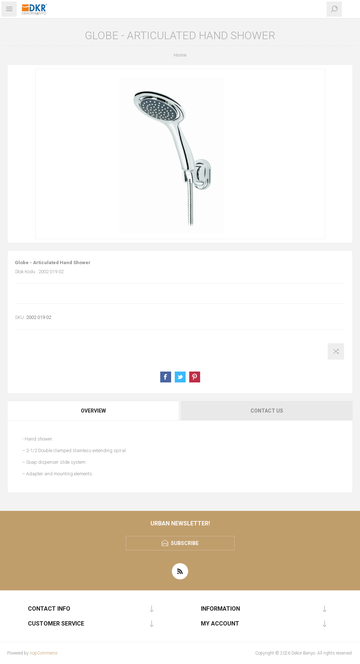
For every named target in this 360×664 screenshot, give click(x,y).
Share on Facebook (165, 377)
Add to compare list (336, 351)
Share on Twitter (180, 377)
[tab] (93, 411)
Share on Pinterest (194, 377)
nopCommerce (43, 653)
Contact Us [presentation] (267, 411)
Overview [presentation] (93, 411)
